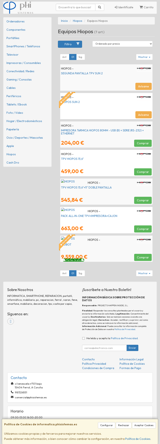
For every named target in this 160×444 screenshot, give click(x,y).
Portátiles (12, 38)
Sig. (81, 57)
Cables (11, 88)
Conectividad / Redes (20, 71)
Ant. (64, 57)
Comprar (143, 143)
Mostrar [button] (144, 57)
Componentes (15, 30)
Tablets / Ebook (16, 104)
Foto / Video (14, 113)
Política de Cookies (137, 439)
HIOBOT (66, 244)
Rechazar (123, 425)
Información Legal (132, 359)
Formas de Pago (130, 368)
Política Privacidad (94, 364)
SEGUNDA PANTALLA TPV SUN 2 (82, 73)
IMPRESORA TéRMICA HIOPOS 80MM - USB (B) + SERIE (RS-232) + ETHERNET (102, 132)
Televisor (12, 54)
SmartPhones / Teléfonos (23, 46)
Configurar (106, 425)
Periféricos (13, 96)
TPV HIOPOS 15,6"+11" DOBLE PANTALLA (86, 187)
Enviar (132, 347)
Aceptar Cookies (144, 425)
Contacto (88, 359)
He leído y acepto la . (112, 338)
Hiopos (11, 154)
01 (72, 57)
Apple (10, 146)
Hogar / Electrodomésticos (24, 121)
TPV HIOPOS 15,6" (72, 158)
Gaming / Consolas (19, 79)
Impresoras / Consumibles (23, 63)
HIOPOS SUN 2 (70, 102)
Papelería (12, 129)
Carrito (147, 7)
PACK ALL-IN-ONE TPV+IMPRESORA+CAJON (89, 216)
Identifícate (123, 7)
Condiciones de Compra (98, 368)
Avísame (143, 86)
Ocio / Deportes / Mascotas (24, 137)
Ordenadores (15, 21)
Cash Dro (12, 162)
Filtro (72, 44)
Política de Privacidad (124, 329)
